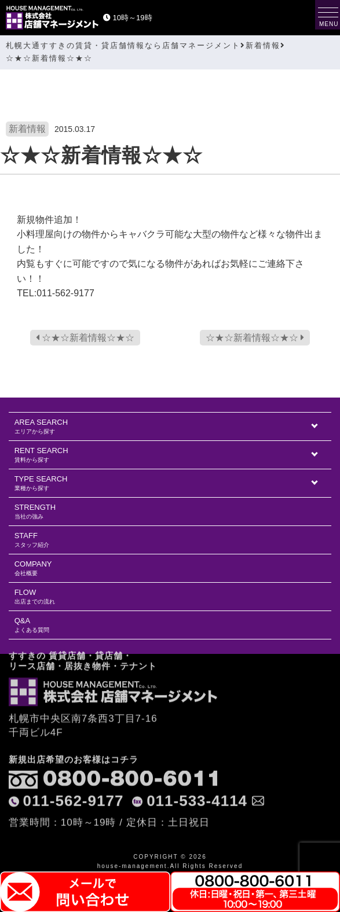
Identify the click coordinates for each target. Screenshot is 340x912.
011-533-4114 (197, 759)
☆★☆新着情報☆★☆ (85, 338)
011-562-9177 (73, 759)
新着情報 (27, 129)
